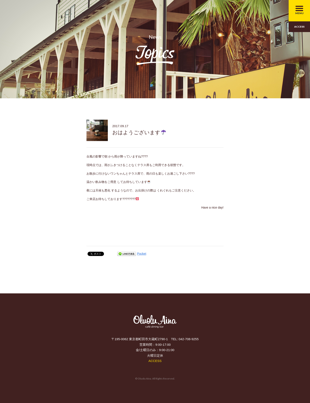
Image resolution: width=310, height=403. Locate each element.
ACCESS (299, 26)
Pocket (141, 253)
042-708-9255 (189, 339)
